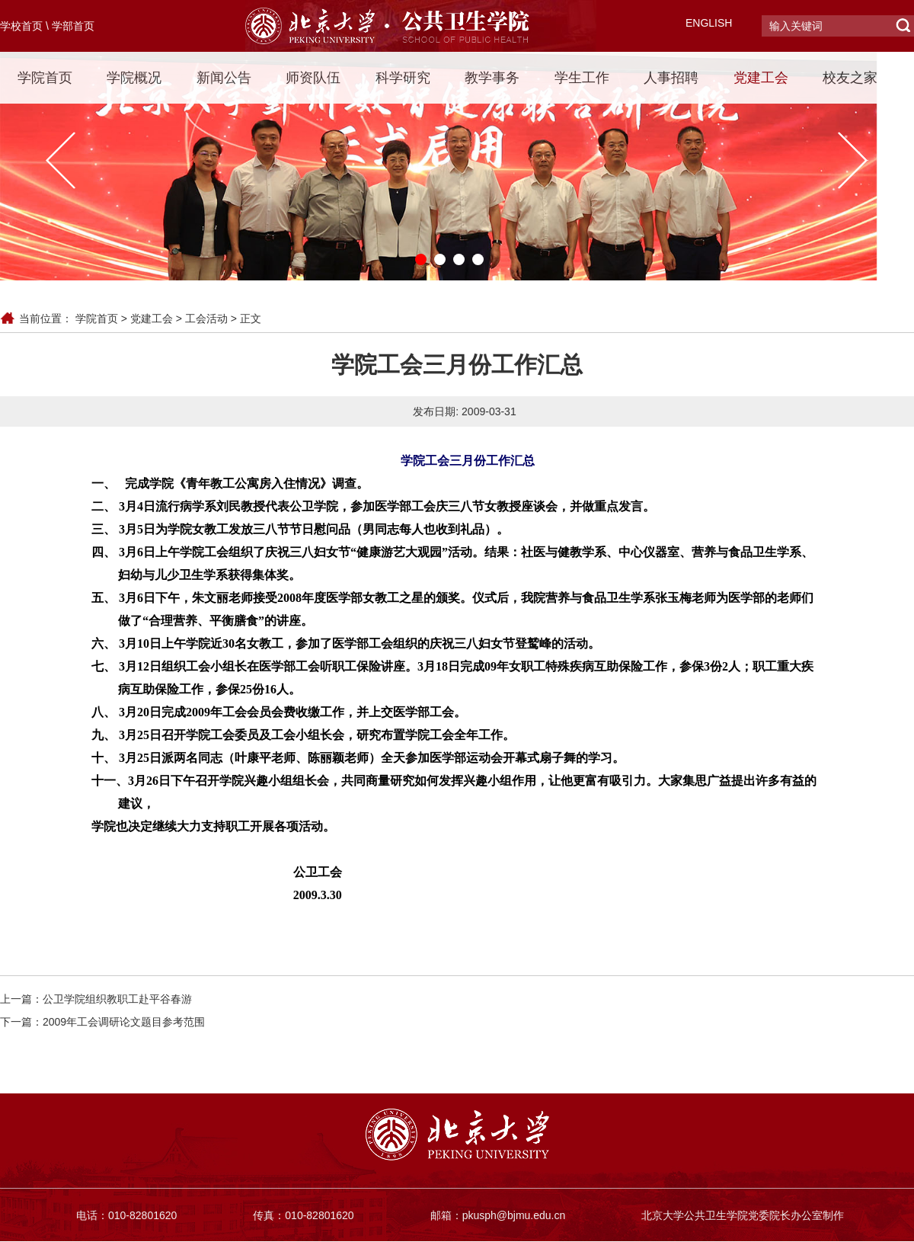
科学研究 (403, 77)
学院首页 (45, 77)
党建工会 (760, 77)
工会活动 (206, 318)
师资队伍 (313, 77)
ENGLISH (709, 23)
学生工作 (581, 77)
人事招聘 (671, 77)
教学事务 (492, 77)
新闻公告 (224, 77)
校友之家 (850, 77)
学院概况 (134, 77)
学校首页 (21, 26)
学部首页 (73, 26)
